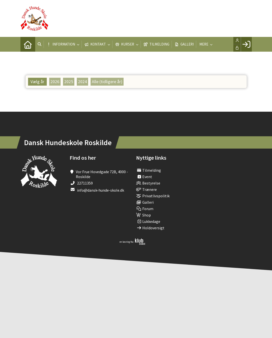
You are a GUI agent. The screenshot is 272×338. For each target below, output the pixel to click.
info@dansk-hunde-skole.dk (100, 190)
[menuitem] (27, 44)
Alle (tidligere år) (107, 81)
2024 (82, 81)
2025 (68, 81)
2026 (54, 81)
